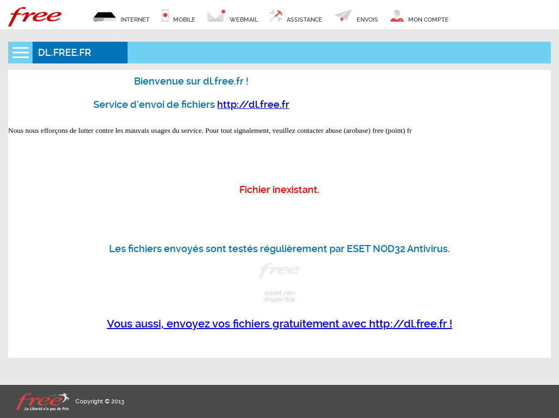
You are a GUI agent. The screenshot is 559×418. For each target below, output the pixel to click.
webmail (232, 16)
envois (356, 16)
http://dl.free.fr (253, 104)
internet (121, 16)
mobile (178, 16)
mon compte (419, 16)
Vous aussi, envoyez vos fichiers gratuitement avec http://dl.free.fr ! (279, 323)
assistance (296, 16)
